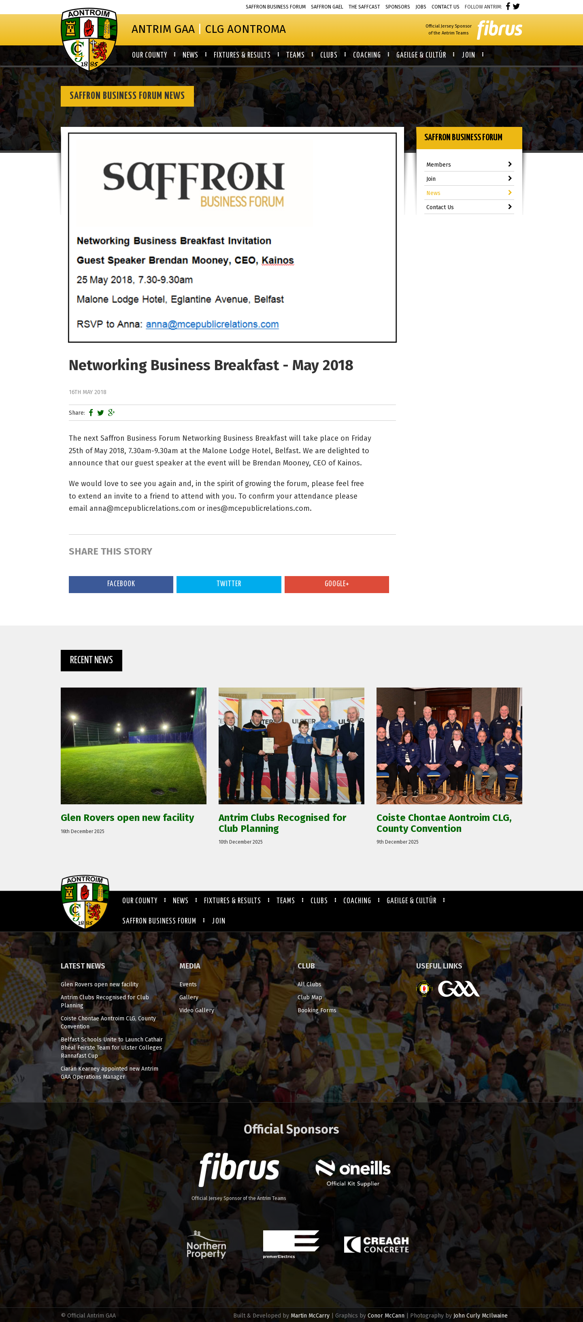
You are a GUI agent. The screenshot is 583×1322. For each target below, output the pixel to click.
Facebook (121, 584)
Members (469, 164)
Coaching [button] (367, 55)
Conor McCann (386, 1315)
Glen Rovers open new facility (99, 984)
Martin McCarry (310, 1315)
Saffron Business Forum (276, 7)
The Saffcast (364, 7)
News (469, 193)
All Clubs (309, 984)
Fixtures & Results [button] (242, 55)
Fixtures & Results (232, 901)
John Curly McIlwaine (480, 1315)
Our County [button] (149, 55)
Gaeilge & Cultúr (411, 901)
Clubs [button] (329, 55)
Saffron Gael (327, 7)
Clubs (319, 901)
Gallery (188, 997)
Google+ (337, 584)
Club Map (310, 997)
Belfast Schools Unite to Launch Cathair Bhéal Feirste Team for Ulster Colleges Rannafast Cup (112, 1047)
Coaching (357, 901)
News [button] (190, 55)
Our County (139, 901)
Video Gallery (196, 1010)
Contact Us (446, 7)
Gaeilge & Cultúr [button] (421, 55)
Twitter (229, 584)
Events (188, 984)
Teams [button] (295, 55)
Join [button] (468, 55)
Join (469, 179)
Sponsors (397, 7)
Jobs (420, 7)
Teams (286, 901)
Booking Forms (317, 1010)
